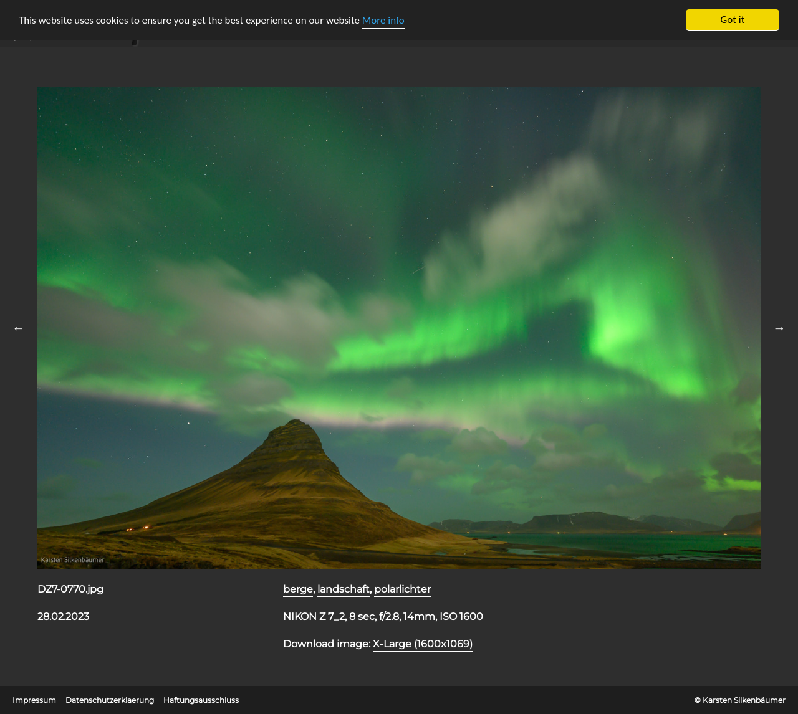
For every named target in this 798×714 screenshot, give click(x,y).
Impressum (34, 700)
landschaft (343, 589)
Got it (733, 19)
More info (383, 20)
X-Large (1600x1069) (423, 644)
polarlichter (402, 589)
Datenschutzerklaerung (109, 700)
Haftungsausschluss (201, 700)
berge (298, 589)
